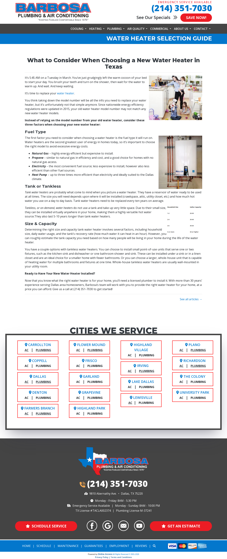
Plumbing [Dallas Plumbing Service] (43, 382)
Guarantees (93, 546)
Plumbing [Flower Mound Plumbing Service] (95, 350)
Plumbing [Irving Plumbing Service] (146, 371)
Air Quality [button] (136, 29)
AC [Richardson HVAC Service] (181, 366)
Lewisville (141, 397)
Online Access (105, 554)
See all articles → (191, 299)
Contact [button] (201, 29)
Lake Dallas (141, 381)
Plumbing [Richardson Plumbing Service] (198, 366)
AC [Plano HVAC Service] (181, 350)
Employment (119, 546)
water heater (65, 93)
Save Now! (195, 17)
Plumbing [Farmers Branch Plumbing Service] (43, 414)
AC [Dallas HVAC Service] (27, 382)
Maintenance (68, 546)
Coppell (38, 360)
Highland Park (89, 408)
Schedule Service (46, 526)
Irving (141, 365)
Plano (192, 344)
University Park (192, 392)
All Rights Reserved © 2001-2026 (126, 554)
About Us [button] (181, 29)
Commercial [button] (159, 29)
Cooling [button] (77, 29)
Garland (89, 376)
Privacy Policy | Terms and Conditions (113, 557)
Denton (38, 392)
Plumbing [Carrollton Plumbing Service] (43, 350)
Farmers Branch (38, 408)
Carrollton (38, 344)
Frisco (89, 360)
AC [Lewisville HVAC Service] (130, 403)
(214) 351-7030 (181, 8)
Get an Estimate (181, 526)
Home (26, 546)
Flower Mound (89, 344)
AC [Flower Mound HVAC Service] (78, 350)
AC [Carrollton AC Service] (27, 350)
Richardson (192, 360)
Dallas (38, 376)
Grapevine (89, 392)
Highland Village (141, 347)
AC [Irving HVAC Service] (130, 371)
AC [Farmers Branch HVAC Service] (27, 414)
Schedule (44, 546)
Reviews (141, 546)
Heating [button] (95, 29)
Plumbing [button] (114, 29)
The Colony (192, 376)
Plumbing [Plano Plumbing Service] (198, 350)
